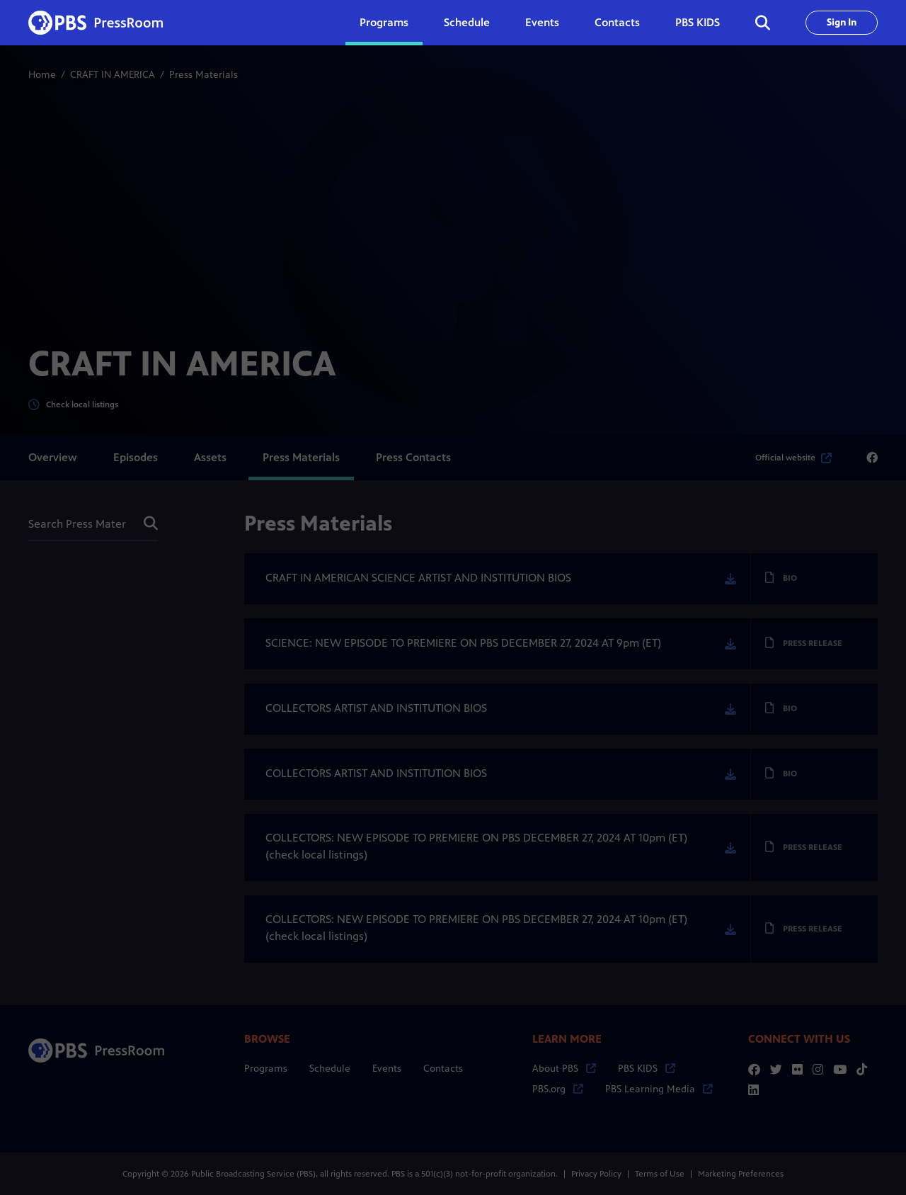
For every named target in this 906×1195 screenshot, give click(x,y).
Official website (793, 458)
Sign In (841, 22)
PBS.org (557, 1089)
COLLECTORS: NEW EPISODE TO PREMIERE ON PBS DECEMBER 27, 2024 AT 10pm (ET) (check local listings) (476, 846)
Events (542, 22)
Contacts (617, 22)
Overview (52, 457)
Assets (210, 457)
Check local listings (73, 405)
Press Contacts (413, 457)
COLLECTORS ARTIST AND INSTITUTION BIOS (376, 708)
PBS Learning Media (659, 1089)
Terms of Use (659, 1174)
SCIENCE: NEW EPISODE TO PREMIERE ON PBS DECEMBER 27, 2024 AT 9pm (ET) (463, 643)
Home (42, 75)
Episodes (135, 457)
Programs (265, 1069)
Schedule (467, 22)
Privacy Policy (596, 1174)
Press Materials (301, 457)
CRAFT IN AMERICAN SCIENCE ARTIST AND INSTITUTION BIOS (418, 577)
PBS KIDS (697, 22)
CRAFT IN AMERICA (112, 75)
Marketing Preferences (741, 1174)
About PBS (564, 1069)
